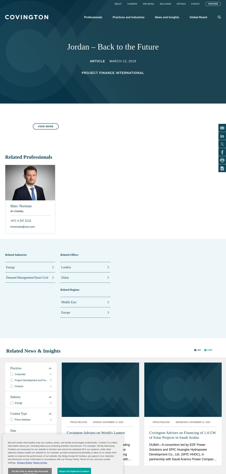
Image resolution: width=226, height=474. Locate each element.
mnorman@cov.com (22, 226)
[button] (197, 350)
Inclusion (165, 4)
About (118, 4)
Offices (181, 4)
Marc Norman (21, 206)
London (66, 267)
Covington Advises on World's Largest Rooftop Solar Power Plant (96, 384)
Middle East (68, 302)
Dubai (65, 277)
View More (46, 126)
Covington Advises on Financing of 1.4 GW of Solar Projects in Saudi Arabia (182, 384)
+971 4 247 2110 (20, 220)
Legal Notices (134, 468)
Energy (10, 267)
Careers (132, 4)
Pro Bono (148, 4)
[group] (30, 374)
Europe (65, 312)
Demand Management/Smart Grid (27, 277)
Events (195, 4)
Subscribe (213, 4)
